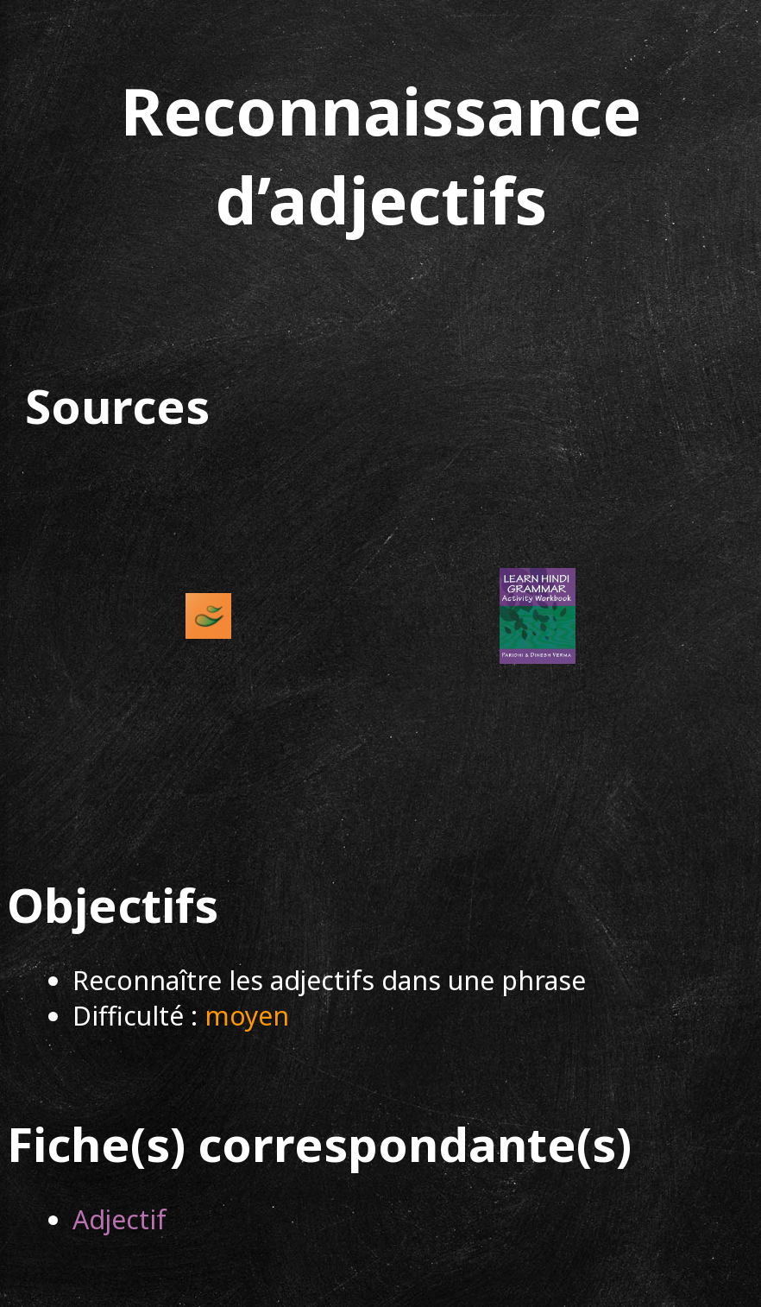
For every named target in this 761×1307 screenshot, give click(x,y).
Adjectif (119, 1219)
